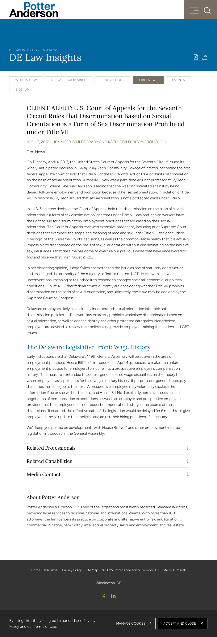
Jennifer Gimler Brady (75, 142)
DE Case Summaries (68, 80)
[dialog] (108, 623)
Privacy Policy (72, 570)
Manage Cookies (131, 623)
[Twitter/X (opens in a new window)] (104, 596)
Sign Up (22, 89)
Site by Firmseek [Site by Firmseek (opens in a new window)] (174, 570)
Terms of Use (45, 626)
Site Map (91, 570)
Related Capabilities (49, 461)
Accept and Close (179, 623)
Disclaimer (51, 570)
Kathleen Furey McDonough (137, 142)
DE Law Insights (23, 50)
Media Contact (44, 474)
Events (178, 80)
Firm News (49, 50)
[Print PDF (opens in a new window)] (196, 57)
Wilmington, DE (108, 583)
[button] (205, 57)
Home (35, 570)
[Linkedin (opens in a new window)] (113, 596)
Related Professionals (51, 448)
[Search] (207, 10)
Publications (113, 80)
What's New (26, 80)
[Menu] (194, 11)
